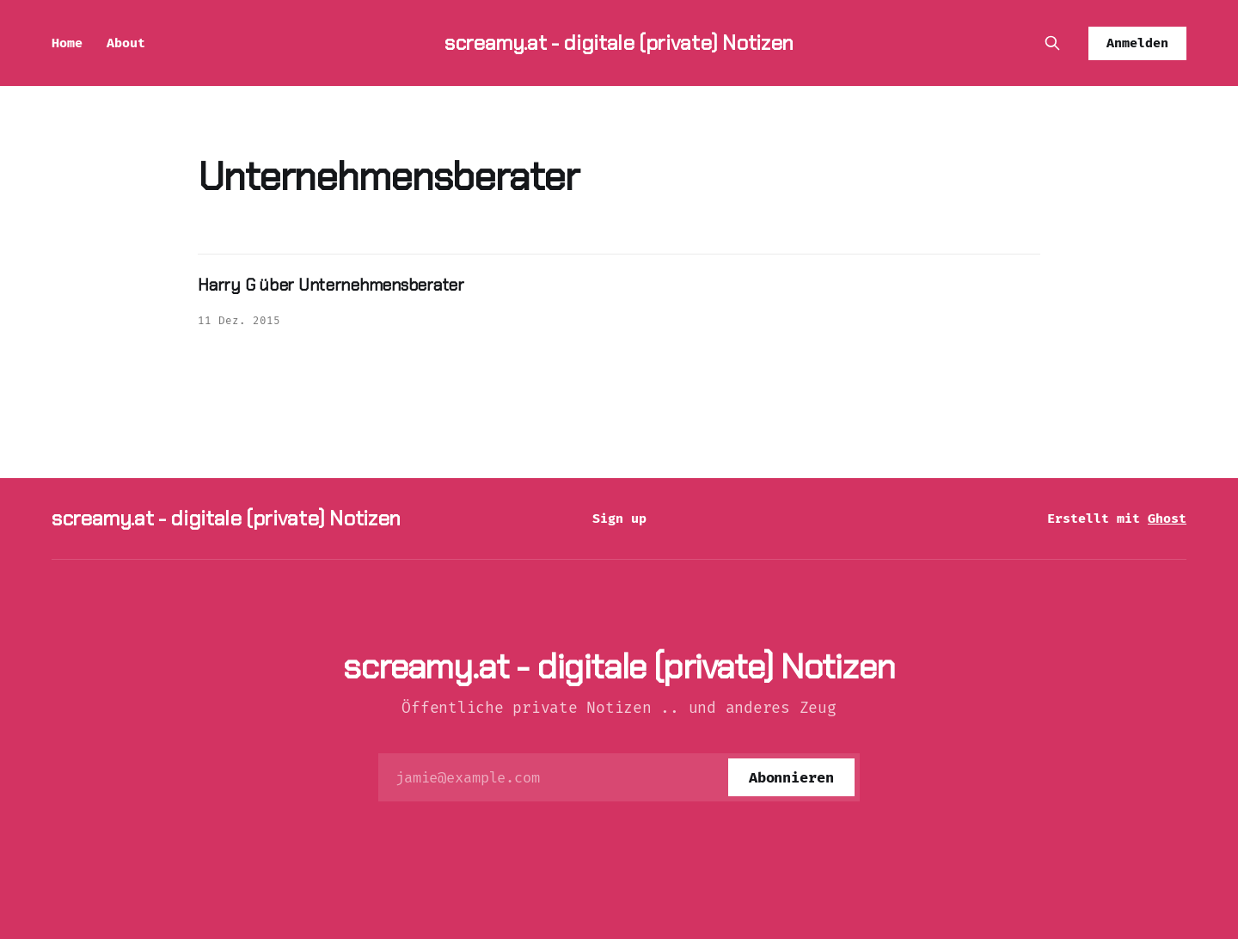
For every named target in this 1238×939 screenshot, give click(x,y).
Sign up (619, 518)
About (126, 43)
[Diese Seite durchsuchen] (1052, 43)
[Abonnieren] (791, 777)
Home (67, 43)
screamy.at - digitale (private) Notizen (619, 42)
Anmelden (1137, 43)
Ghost (1167, 518)
